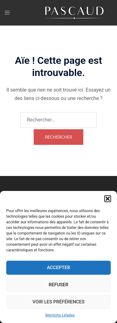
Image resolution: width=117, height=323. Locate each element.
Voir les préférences (58, 302)
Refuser (58, 284)
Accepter (58, 267)
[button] (108, 199)
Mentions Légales (60, 315)
